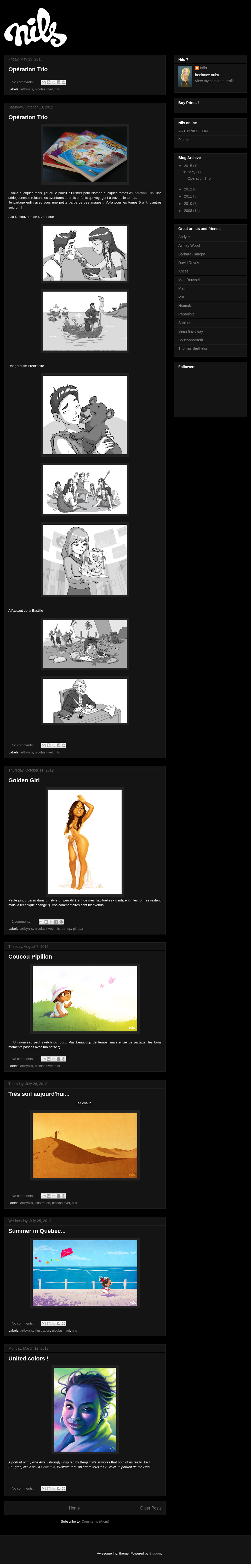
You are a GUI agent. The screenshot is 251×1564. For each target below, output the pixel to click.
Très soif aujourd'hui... (39, 1094)
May (192, 172)
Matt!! (182, 288)
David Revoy (188, 263)
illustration (42, 1203)
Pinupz (184, 140)
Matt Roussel (189, 280)
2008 (188, 211)
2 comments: (22, 921)
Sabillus (184, 323)
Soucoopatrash (190, 340)
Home (74, 1508)
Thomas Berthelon (193, 348)
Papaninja (186, 314)
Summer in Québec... (37, 1231)
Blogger (155, 1553)
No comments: (23, 82)
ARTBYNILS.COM (193, 131)
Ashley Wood (189, 245)
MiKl (181, 297)
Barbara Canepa (191, 254)
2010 (188, 203)
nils (57, 89)
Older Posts (151, 1508)
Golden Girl (24, 780)
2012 (188, 189)
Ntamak (184, 306)
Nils (203, 68)
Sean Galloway (190, 331)
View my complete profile (215, 81)
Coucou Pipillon (30, 956)
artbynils (26, 89)
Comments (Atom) (95, 1521)
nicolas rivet (44, 89)
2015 (188, 166)
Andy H (184, 237)
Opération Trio (28, 69)
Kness (183, 271)
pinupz (78, 929)
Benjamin (48, 1467)
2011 (188, 196)
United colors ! (28, 1358)
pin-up (66, 929)
